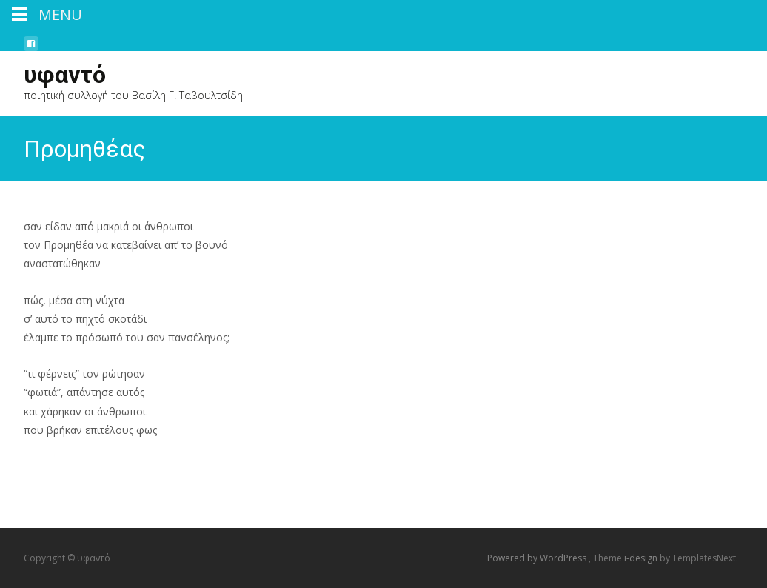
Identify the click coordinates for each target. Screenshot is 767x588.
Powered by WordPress (538, 558)
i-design (642, 558)
